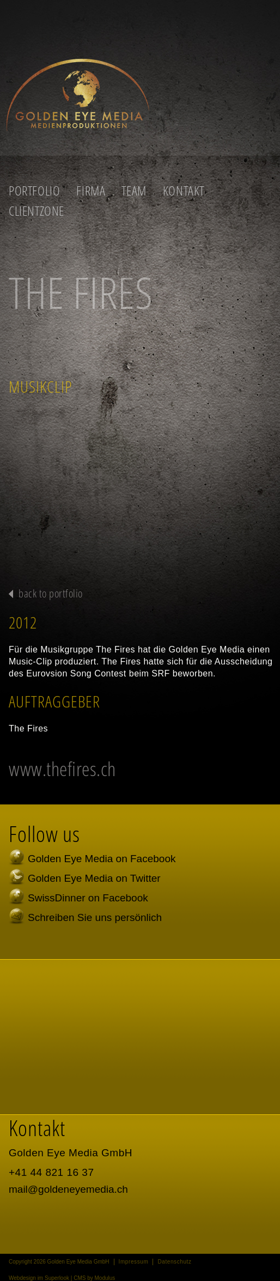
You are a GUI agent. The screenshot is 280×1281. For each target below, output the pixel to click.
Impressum (134, 1262)
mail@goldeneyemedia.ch (68, 1189)
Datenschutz (174, 1262)
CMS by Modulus (94, 1278)
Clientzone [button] (36, 210)
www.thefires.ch (62, 768)
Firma (90, 190)
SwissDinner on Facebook (88, 898)
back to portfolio (51, 593)
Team (133, 190)
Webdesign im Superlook (39, 1278)
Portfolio (34, 190)
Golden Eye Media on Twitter (94, 878)
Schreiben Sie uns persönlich (95, 917)
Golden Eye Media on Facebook (101, 858)
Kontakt (183, 190)
